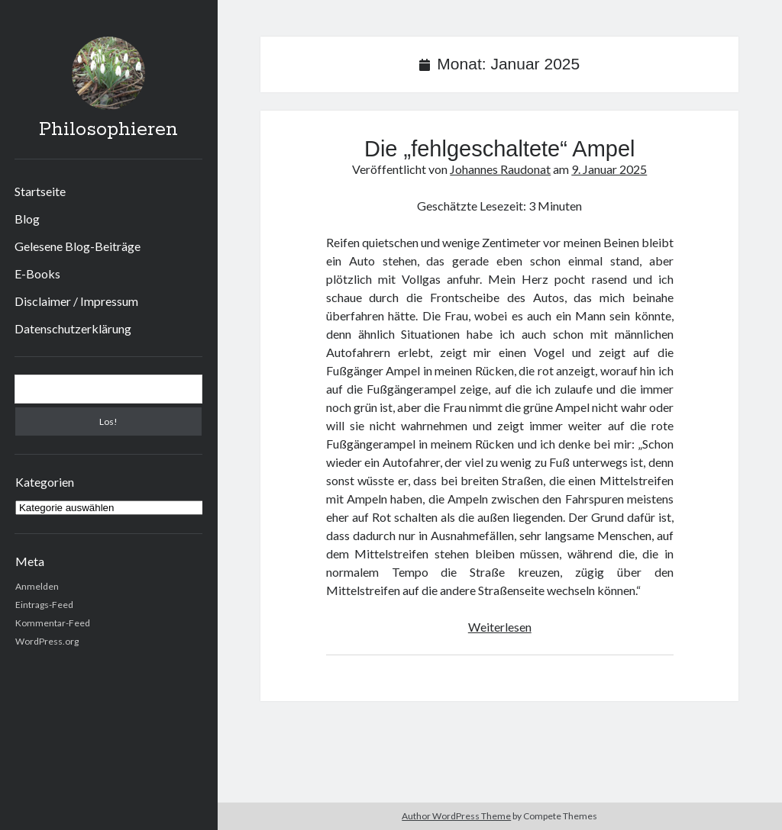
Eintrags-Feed (44, 604)
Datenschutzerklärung (73, 328)
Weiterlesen (500, 626)
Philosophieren (108, 129)
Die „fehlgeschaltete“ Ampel (499, 149)
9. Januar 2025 (609, 169)
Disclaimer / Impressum (76, 301)
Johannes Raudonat (500, 169)
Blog (27, 218)
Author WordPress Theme (456, 816)
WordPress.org (47, 641)
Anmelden (37, 586)
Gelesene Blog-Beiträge (78, 246)
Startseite (40, 191)
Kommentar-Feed (52, 623)
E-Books (37, 273)
